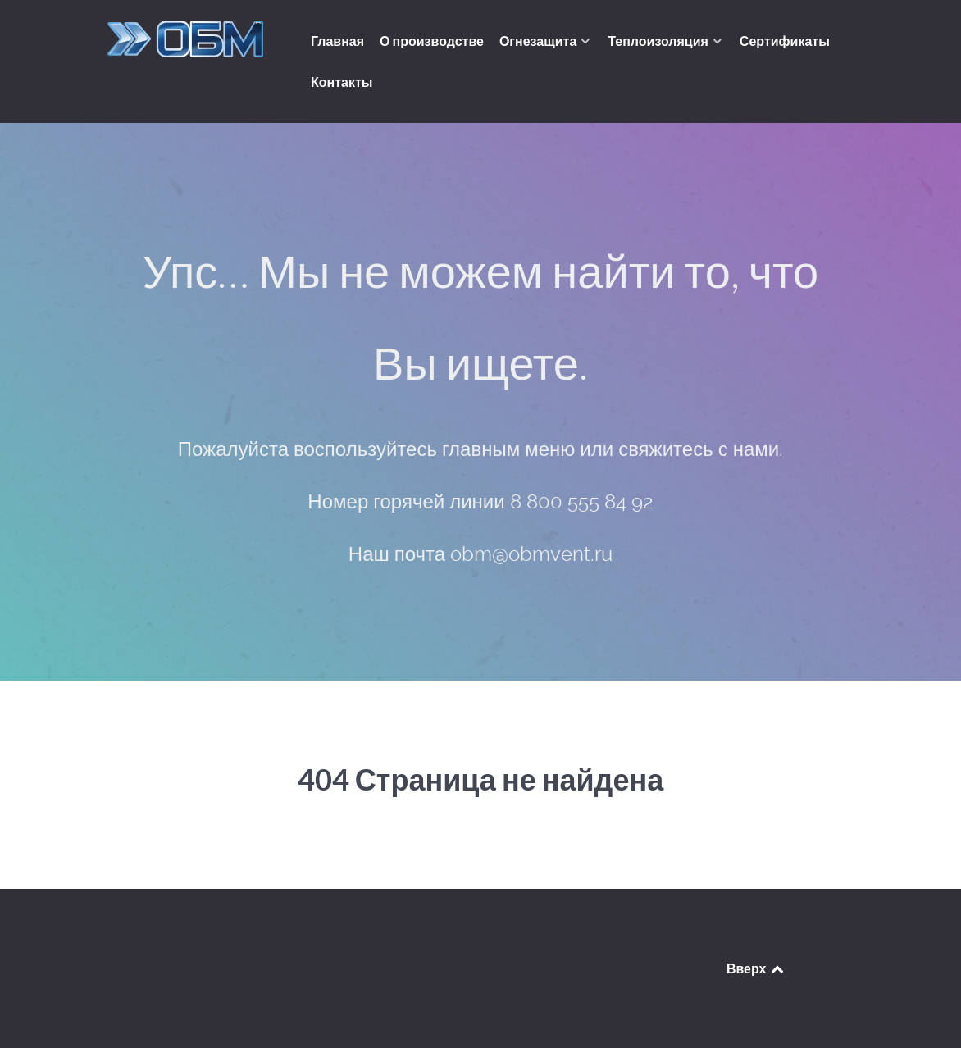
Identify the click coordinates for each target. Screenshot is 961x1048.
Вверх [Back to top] (756, 968)
